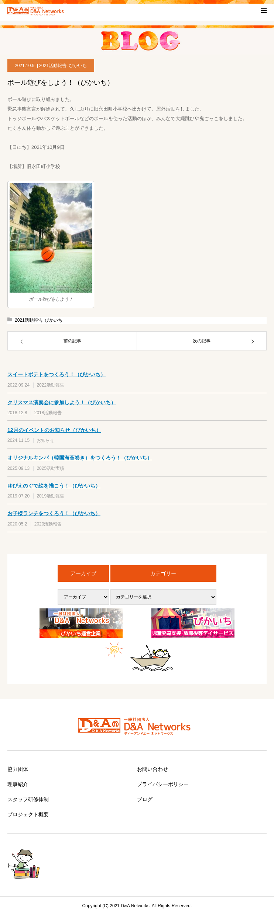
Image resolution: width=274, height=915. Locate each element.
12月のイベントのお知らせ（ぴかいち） (54, 430)
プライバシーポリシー (163, 784)
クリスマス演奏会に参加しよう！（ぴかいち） (61, 402)
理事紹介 (17, 784)
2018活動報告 (48, 412)
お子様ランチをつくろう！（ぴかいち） (53, 513)
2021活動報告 (52, 65)
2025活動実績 (50, 468)
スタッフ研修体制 (28, 799)
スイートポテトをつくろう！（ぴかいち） (56, 374)
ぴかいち (78, 65)
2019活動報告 (50, 496)
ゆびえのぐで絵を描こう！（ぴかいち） (53, 486)
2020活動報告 (48, 524)
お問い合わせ (152, 769)
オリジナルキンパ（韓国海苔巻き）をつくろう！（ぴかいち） (79, 458)
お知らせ (45, 440)
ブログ (145, 799)
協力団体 (17, 769)
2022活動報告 (50, 385)
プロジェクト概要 (28, 814)
